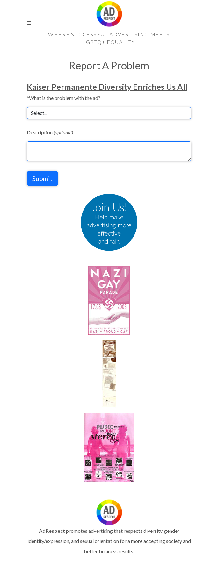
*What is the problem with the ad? (63, 98)
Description (50, 132)
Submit (42, 178)
